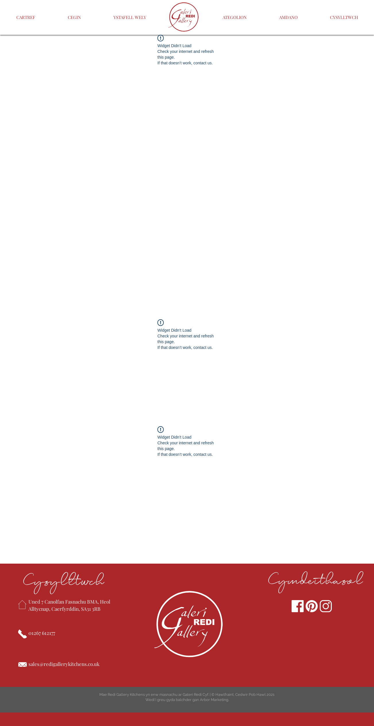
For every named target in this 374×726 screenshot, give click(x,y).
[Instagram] (326, 606)
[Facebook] (298, 606)
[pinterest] (312, 606)
